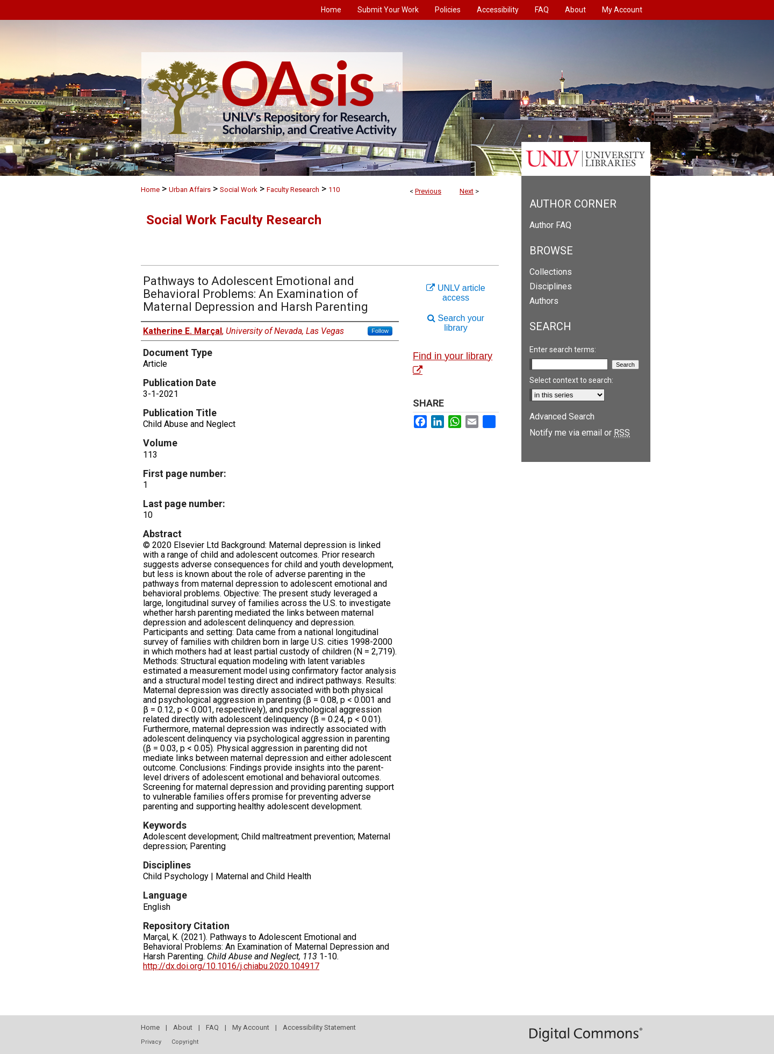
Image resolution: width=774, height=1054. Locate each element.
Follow (380, 330)
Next (467, 191)
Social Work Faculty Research (233, 219)
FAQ (212, 1027)
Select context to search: (571, 380)
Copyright (184, 1041)
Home (150, 190)
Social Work (238, 190)
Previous (428, 191)
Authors (543, 301)
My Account (250, 1027)
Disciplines (550, 286)
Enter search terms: (562, 349)
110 (334, 190)
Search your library (455, 323)
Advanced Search (561, 416)
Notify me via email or (579, 433)
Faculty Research (293, 190)
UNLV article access (455, 292)
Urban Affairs (190, 190)
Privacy (151, 1041)
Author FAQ (550, 225)
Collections (550, 272)
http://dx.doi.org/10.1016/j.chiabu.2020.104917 (231, 966)
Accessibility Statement (319, 1027)
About (182, 1027)
